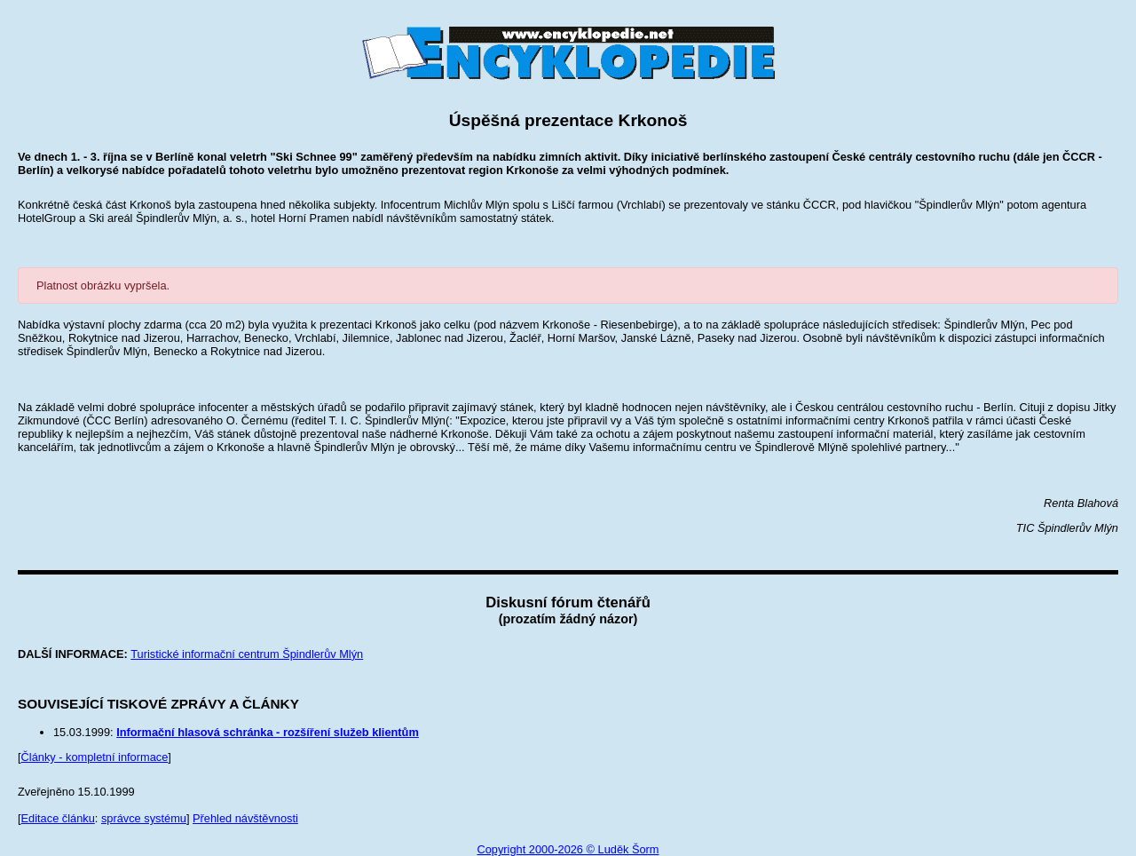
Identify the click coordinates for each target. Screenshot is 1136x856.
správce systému (143, 818)
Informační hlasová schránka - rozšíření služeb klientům (267, 732)
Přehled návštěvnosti (245, 818)
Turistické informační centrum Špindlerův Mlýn (246, 654)
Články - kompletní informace (95, 757)
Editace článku (58, 818)
